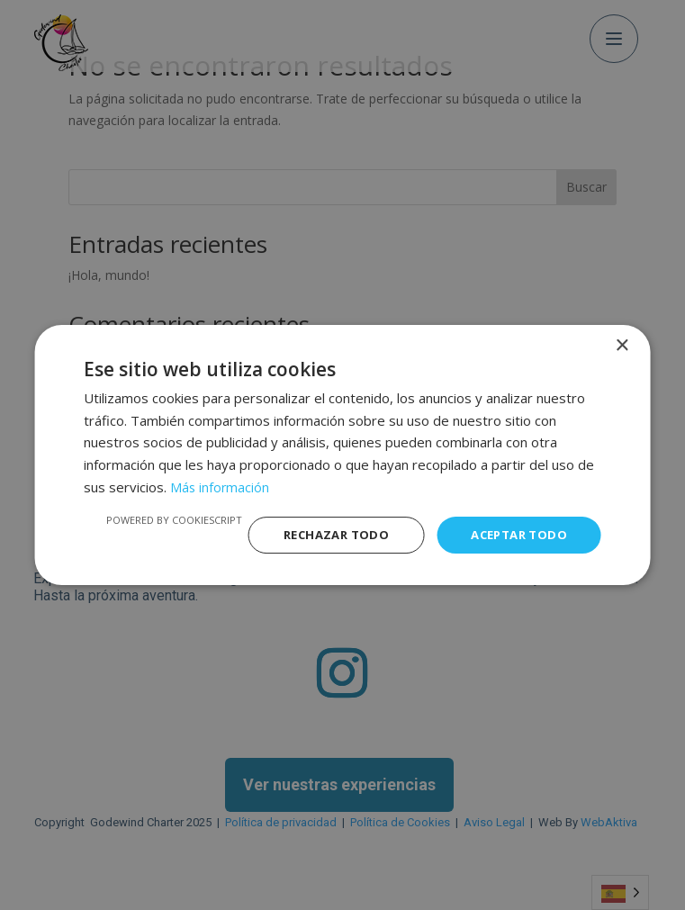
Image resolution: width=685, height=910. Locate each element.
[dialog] (342, 455)
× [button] (621, 344)
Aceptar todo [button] (515, 534)
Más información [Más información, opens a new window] (220, 485)
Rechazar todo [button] (324, 534)
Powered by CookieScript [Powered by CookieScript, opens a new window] (159, 518)
